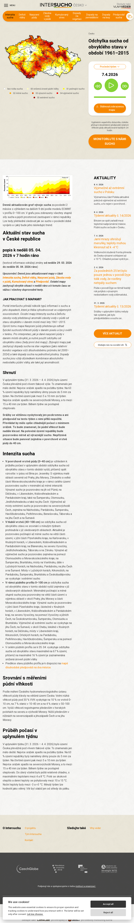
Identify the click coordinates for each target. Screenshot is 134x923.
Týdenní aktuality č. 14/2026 (112, 215)
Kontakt (29, 840)
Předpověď (42, 281)
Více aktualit (112, 333)
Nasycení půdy (34, 16)
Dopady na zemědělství (91, 16)
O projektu (30, 828)
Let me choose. (35, 914)
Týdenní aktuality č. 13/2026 (112, 306)
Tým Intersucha (33, 834)
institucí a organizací (86, 886)
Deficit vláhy (22, 16)
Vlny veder (95, 828)
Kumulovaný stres (61, 16)
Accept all (108, 904)
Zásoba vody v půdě (47, 16)
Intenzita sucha (10, 16)
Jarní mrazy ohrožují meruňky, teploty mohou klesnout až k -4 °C (110, 243)
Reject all (108, 912)
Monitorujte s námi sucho (110, 141)
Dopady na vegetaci (76, 16)
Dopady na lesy (106, 16)
